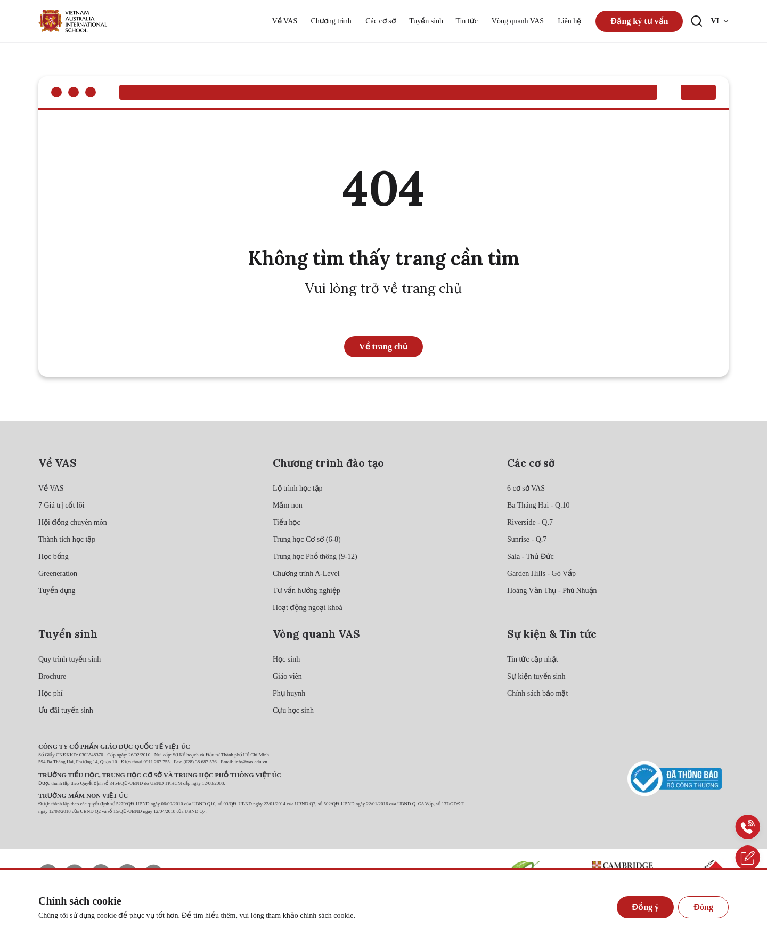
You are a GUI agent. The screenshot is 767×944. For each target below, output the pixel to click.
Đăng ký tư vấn (639, 21)
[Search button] (696, 21)
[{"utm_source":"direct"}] (73, 21)
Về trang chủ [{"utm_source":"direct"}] (383, 346)
